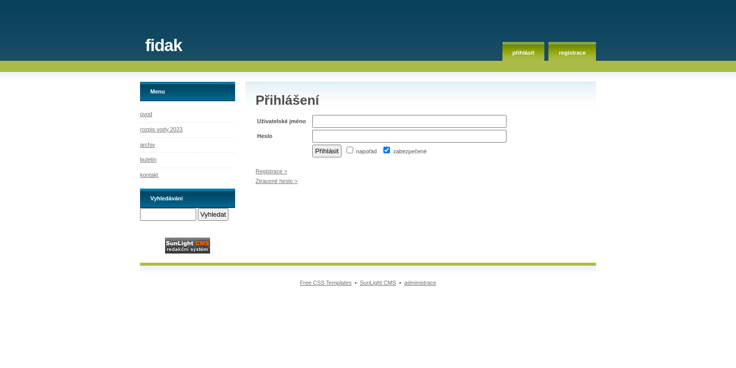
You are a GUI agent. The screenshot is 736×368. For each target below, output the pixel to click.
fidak (163, 45)
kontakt (149, 175)
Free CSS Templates (326, 283)
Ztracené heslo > (276, 181)
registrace (572, 53)
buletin (148, 159)
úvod (146, 114)
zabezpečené (405, 151)
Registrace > (271, 171)
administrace (420, 283)
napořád (362, 151)
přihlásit (524, 53)
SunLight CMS (378, 283)
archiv (147, 145)
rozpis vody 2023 (161, 129)
